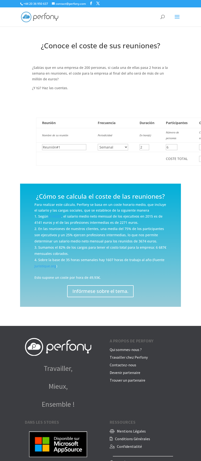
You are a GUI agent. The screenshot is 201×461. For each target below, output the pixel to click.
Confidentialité (129, 446)
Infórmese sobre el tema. (100, 291)
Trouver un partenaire (127, 380)
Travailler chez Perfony (129, 357)
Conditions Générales (132, 438)
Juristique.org (45, 266)
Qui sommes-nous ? (126, 349)
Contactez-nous (123, 364)
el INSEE (54, 216)
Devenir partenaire (125, 372)
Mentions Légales (131, 431)
